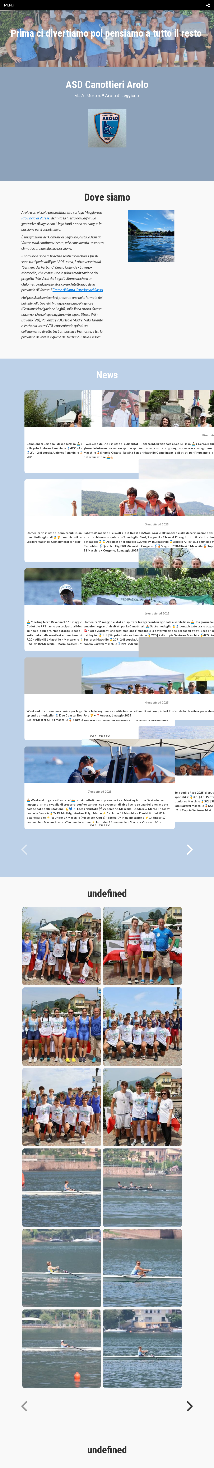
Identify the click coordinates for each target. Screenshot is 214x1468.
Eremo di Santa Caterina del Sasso (77, 289)
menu (9, 5)
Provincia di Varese (35, 218)
